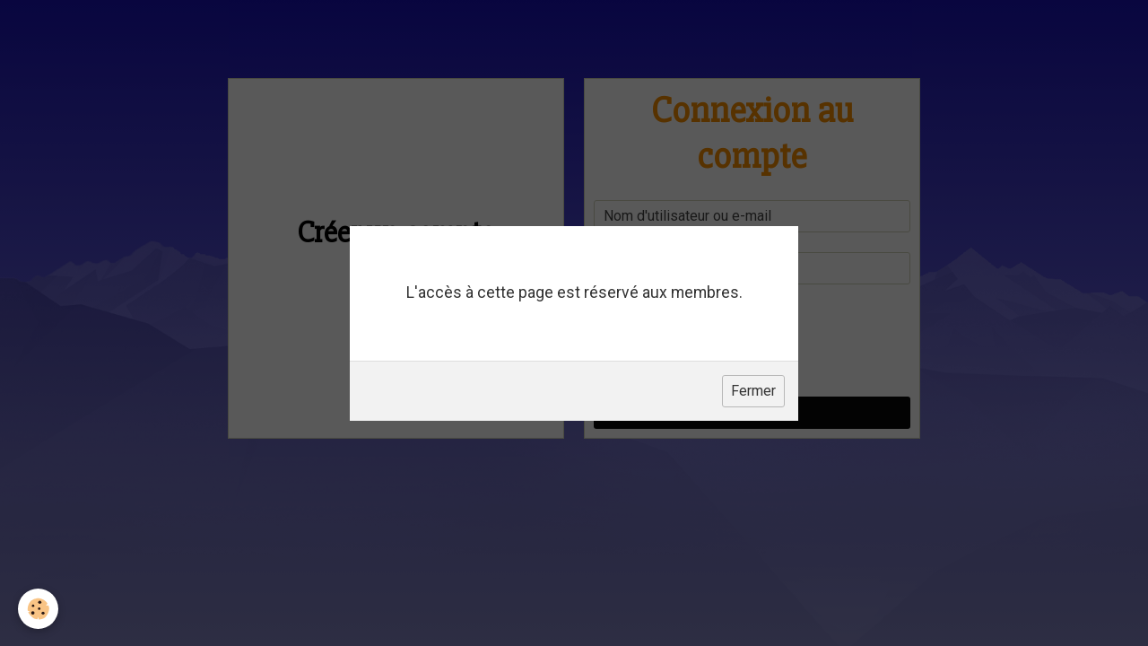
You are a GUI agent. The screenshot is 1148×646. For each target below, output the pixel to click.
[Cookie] (38, 609)
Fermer (753, 390)
